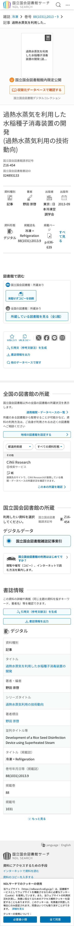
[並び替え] (19, 446)
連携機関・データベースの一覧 (48, 412)
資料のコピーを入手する (18, 877)
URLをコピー (25, 338)
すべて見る (62, 236)
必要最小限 (20, 919)
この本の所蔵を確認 (52, 487)
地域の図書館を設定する (45, 434)
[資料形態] (50, 446)
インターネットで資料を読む (21, 871)
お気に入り (12, 338)
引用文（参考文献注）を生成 (27, 348)
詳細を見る (18, 908)
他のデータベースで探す (24, 362)
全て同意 (55, 919)
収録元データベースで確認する (37, 89)
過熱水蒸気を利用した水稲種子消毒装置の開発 (36, 668)
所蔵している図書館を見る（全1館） (37, 316)
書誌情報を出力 (18, 355)
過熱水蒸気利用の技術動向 (25, 704)
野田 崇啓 (12, 721)
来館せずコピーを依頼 (21, 295)
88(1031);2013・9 (46, 16)
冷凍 (15, 16)
